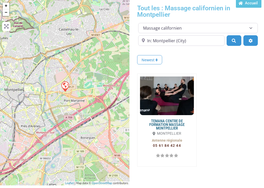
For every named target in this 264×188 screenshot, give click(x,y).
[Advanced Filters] (250, 40)
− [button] (6, 13)
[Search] (234, 40)
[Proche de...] (181, 40)
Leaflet (69, 183)
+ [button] (6, 6)
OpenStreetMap (102, 183)
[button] (167, 140)
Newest (150, 59)
